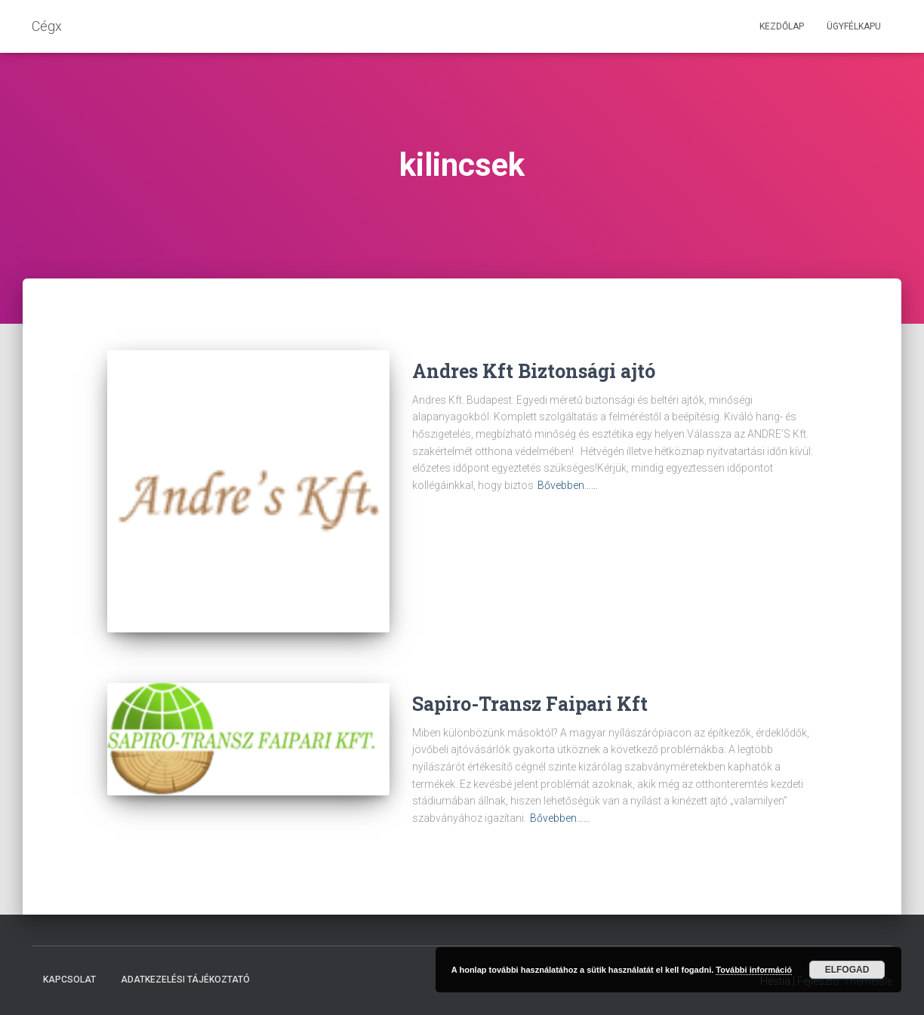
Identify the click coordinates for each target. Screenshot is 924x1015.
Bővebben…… (567, 485)
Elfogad (847, 969)
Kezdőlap (781, 26)
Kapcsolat (69, 979)
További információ (754, 969)
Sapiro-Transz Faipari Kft (530, 703)
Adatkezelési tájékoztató (185, 979)
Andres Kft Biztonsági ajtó (533, 370)
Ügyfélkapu (854, 26)
